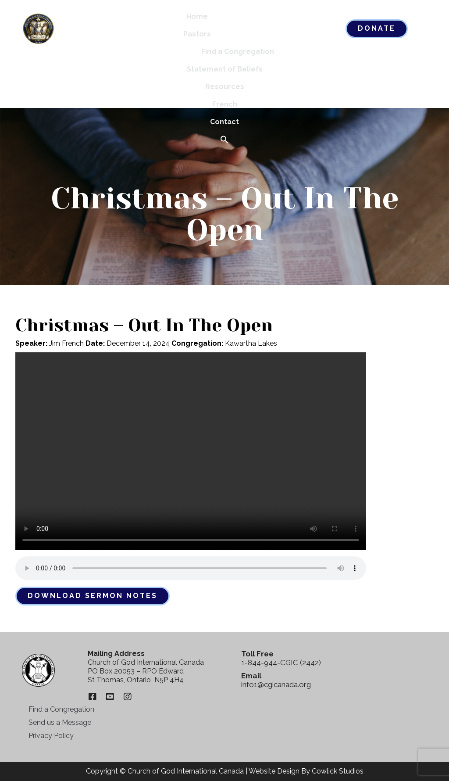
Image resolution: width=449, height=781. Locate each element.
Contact (224, 122)
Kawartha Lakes (251, 343)
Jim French (66, 343)
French (224, 104)
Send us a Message (60, 722)
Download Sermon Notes (92, 595)
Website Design (274, 771)
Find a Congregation (237, 51)
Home (197, 16)
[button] (224, 140)
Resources (224, 86)
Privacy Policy (51, 735)
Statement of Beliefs (225, 69)
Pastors (197, 34)
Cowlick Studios (337, 771)
